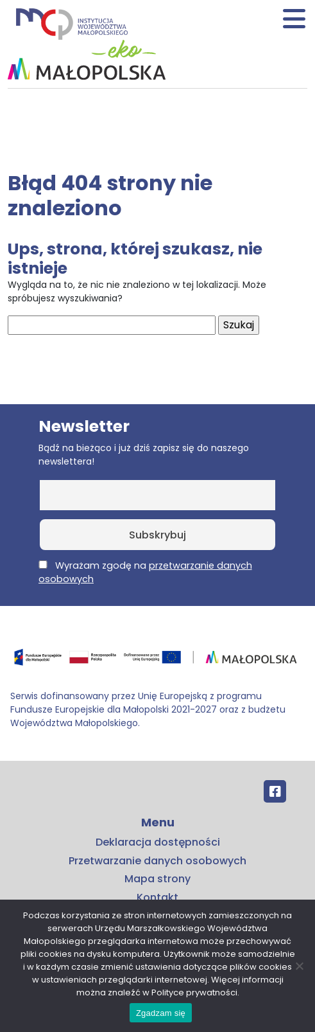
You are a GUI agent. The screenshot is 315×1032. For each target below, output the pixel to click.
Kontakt (157, 897)
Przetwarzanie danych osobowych (157, 860)
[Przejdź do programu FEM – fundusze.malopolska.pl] (157, 661)
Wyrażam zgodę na (145, 572)
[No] (299, 965)
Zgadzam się (160, 1013)
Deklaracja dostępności (158, 842)
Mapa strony (157, 878)
